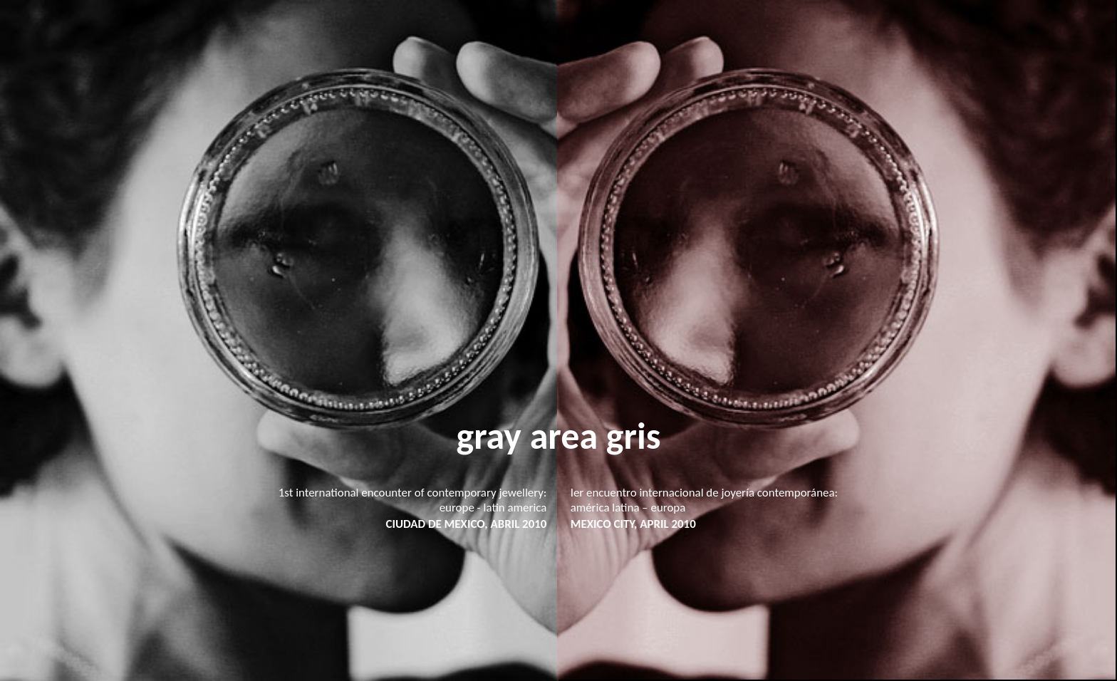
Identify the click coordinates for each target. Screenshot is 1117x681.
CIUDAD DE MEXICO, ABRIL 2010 (465, 523)
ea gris (610, 436)
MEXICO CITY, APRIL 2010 (633, 523)
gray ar (509, 436)
